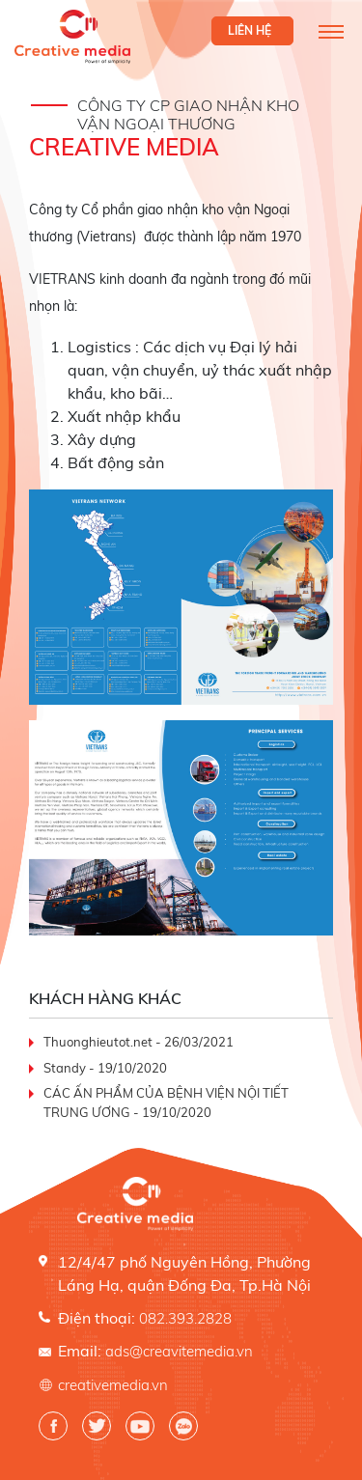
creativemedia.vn (113, 1385)
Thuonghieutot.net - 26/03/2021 (138, 1041)
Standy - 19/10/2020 (105, 1067)
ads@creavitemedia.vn (179, 1351)
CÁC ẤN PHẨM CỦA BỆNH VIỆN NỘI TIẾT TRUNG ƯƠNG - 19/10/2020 (166, 1102)
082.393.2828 (185, 1318)
